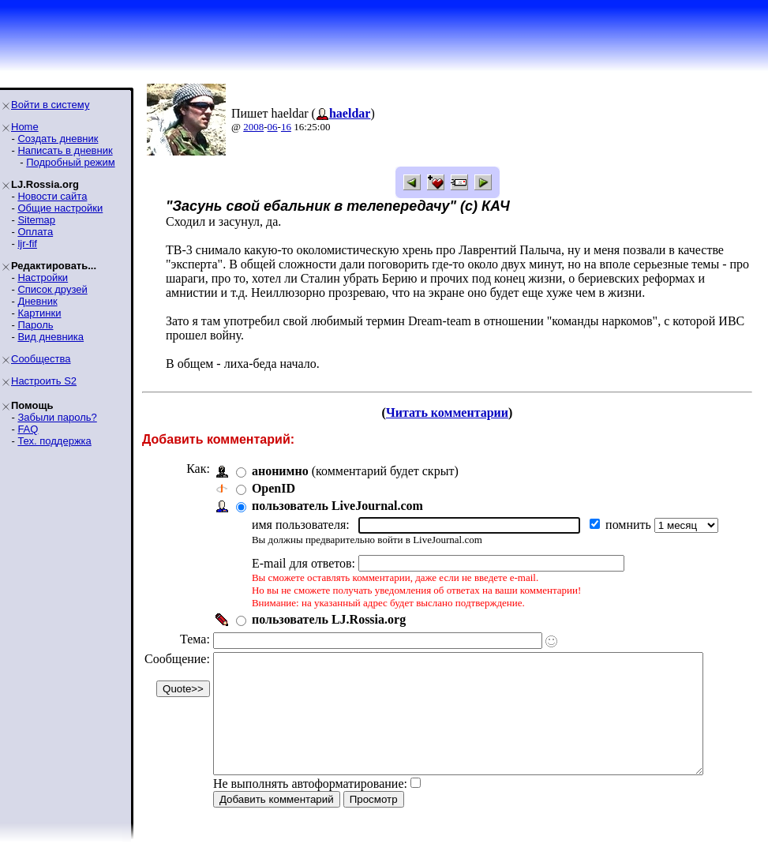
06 (273, 127)
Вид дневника (50, 337)
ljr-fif (27, 243)
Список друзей (52, 289)
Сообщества (41, 359)
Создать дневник (57, 138)
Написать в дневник (64, 150)
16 (286, 127)
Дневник (37, 301)
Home (25, 127)
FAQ (27, 429)
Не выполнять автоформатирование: (310, 807)
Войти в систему (50, 105)
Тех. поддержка (54, 441)
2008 (253, 127)
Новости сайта (52, 196)
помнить (629, 524)
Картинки (39, 313)
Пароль (35, 325)
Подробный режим (70, 162)
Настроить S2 (44, 381)
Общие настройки (60, 208)
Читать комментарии (453, 412)
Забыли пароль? (56, 417)
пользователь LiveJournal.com (337, 505)
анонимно (280, 471)
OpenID (273, 488)
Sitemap (36, 220)
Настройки (42, 277)
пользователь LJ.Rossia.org (329, 619)
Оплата (35, 232)
